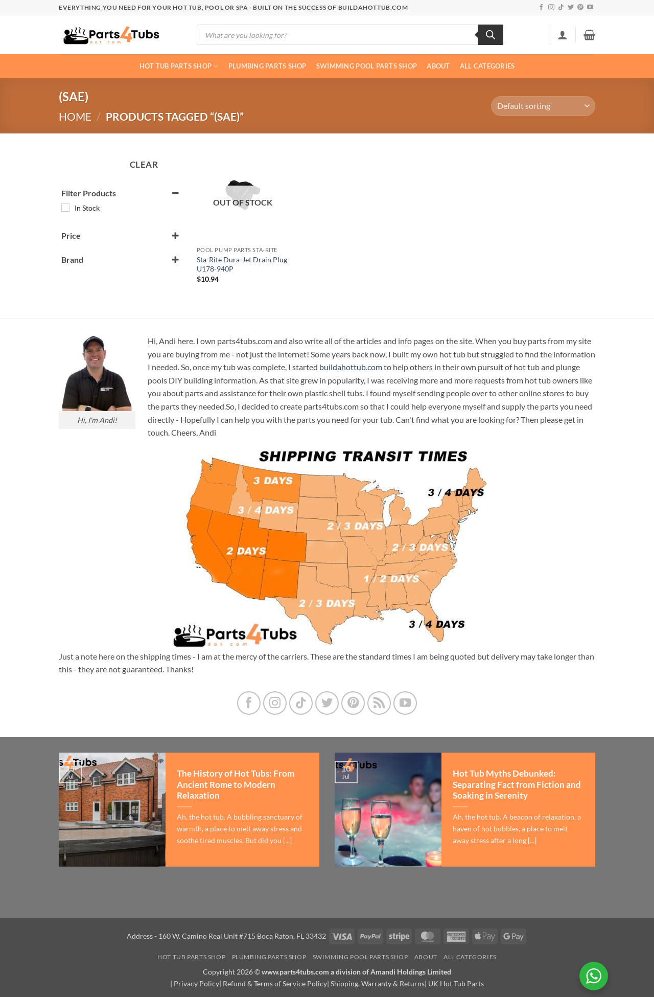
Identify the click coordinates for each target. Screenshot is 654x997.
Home (75, 116)
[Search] (490, 35)
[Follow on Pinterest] (580, 7)
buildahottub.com (350, 367)
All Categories (487, 66)
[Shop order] (543, 106)
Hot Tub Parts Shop (179, 66)
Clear (144, 164)
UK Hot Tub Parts (456, 983)
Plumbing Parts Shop (267, 66)
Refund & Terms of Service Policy (275, 983)
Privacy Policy (196, 983)
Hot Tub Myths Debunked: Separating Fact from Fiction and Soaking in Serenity (517, 784)
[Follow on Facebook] (541, 7)
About (438, 66)
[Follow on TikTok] (561, 7)
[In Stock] (65, 207)
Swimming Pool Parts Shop (366, 66)
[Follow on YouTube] (590, 7)
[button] (562, 35)
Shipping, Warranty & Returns (378, 983)
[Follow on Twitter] (571, 7)
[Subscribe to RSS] (379, 703)
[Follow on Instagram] (551, 7)
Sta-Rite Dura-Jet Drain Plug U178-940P (242, 264)
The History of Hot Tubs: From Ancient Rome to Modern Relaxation (235, 784)
